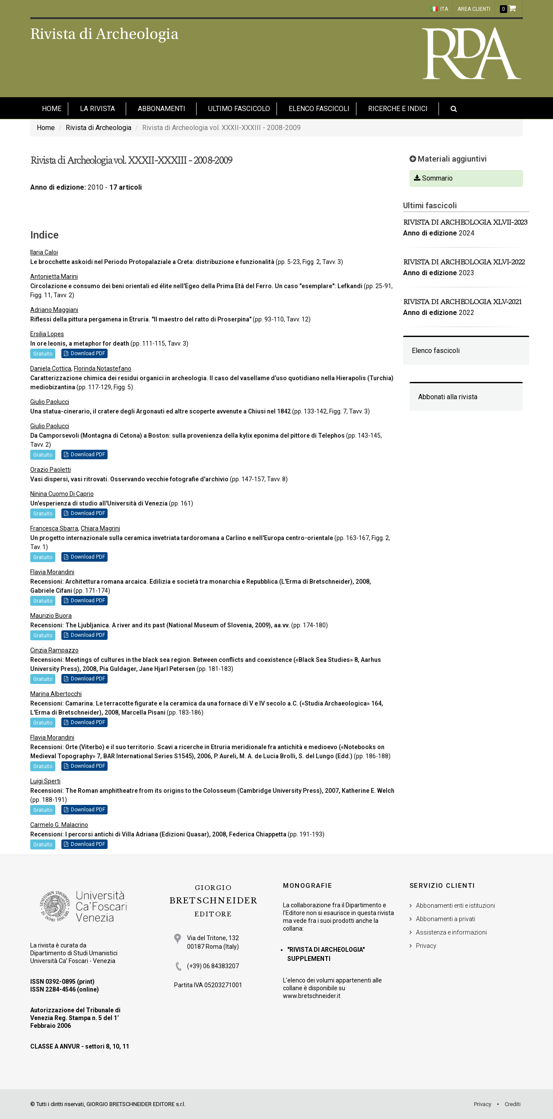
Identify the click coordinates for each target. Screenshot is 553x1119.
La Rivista (97, 109)
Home (46, 128)
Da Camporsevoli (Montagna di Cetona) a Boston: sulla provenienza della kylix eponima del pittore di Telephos (187, 435)
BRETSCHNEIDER (213, 901)
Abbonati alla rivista (447, 397)
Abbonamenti (161, 109)
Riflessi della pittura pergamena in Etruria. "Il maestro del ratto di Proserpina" (140, 319)
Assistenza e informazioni (451, 932)
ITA (439, 9)
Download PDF (84, 353)
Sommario (433, 178)
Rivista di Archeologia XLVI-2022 (464, 262)
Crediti (513, 1104)
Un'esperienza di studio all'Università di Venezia (99, 503)
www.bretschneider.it (311, 995)
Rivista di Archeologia (98, 128)
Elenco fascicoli (319, 109)
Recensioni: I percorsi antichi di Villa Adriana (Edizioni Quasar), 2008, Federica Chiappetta (158, 834)
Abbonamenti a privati (445, 919)
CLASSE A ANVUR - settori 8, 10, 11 (79, 1046)
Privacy (426, 945)
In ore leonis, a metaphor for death (79, 343)
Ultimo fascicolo (239, 109)
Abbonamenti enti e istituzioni (455, 905)
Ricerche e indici (398, 109)
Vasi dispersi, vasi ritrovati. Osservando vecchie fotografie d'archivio (129, 479)
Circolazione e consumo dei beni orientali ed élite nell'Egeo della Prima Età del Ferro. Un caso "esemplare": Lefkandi (196, 286)
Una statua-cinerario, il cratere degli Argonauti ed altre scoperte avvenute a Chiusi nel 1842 (160, 411)
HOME (51, 109)
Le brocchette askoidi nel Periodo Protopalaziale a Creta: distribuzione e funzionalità (152, 261)
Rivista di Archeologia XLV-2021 (462, 302)
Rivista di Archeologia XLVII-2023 (465, 222)
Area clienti (474, 9)
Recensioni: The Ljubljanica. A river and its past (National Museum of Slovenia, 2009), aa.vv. (160, 625)
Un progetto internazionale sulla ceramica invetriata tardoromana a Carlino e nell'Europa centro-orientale (181, 537)
